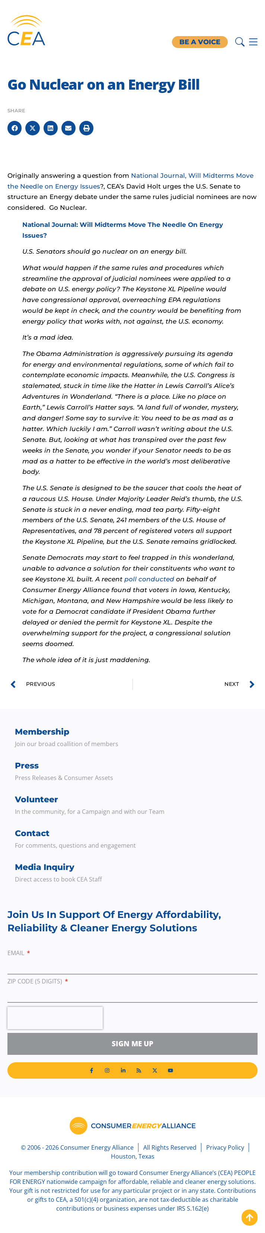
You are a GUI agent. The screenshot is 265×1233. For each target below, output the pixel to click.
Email (16, 953)
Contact (32, 833)
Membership (42, 732)
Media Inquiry (44, 867)
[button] (14, 128)
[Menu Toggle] (253, 42)
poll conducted (150, 579)
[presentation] (55, 1018)
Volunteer (36, 799)
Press (27, 766)
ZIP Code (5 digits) (35, 981)
